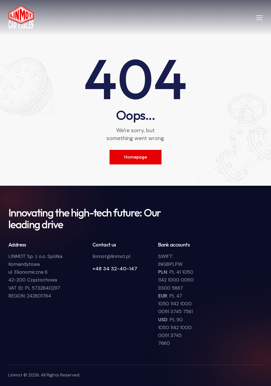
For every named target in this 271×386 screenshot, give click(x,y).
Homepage (135, 157)
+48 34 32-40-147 (114, 268)
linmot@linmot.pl (111, 256)
